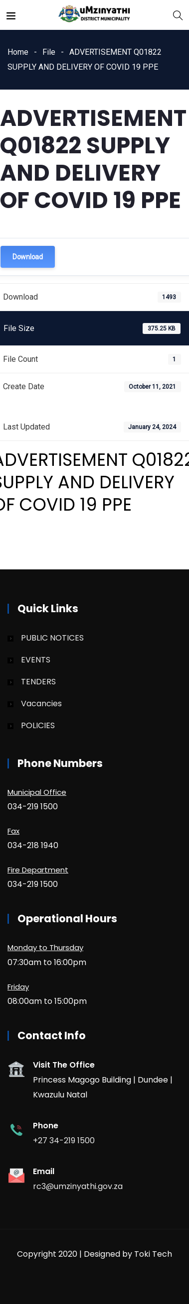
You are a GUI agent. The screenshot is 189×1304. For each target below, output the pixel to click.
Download (27, 257)
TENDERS (38, 681)
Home (17, 52)
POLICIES (38, 725)
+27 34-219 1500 (64, 1140)
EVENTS (35, 659)
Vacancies (41, 703)
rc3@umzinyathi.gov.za (78, 1186)
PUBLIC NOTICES (52, 638)
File (48, 52)
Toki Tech (153, 1254)
